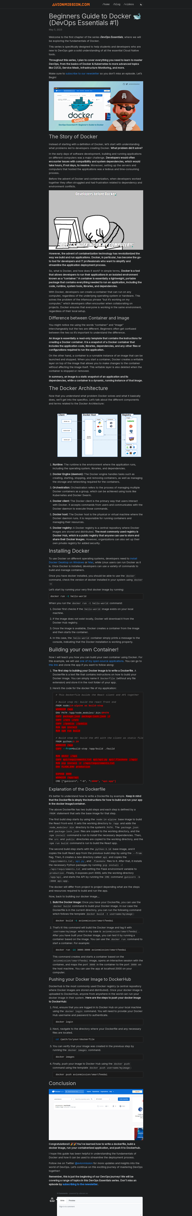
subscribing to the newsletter (80, 1179)
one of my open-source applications (102, 660)
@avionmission (84, 1158)
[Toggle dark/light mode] (141, 4)
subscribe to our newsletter (82, 73)
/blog (116, 4)
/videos (129, 4)
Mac (90, 562)
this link (53, 664)
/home (106, 4)
